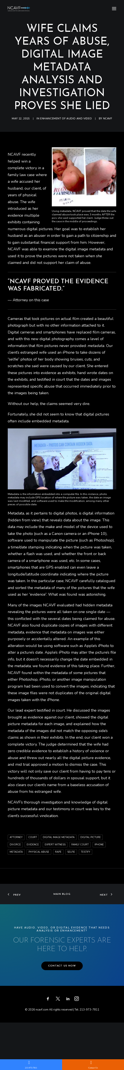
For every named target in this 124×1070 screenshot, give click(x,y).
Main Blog (62, 894)
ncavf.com (42, 1010)
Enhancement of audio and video (66, 118)
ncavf (107, 118)
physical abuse (39, 852)
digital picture (90, 837)
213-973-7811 (89, 1010)
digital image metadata (59, 837)
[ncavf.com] (19, 8)
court (32, 837)
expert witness (55, 844)
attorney (16, 837)
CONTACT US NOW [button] (62, 966)
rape (58, 852)
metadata (16, 852)
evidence (33, 844)
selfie (71, 852)
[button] (114, 8)
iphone (99, 844)
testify (85, 852)
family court (80, 844)
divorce (15, 844)
